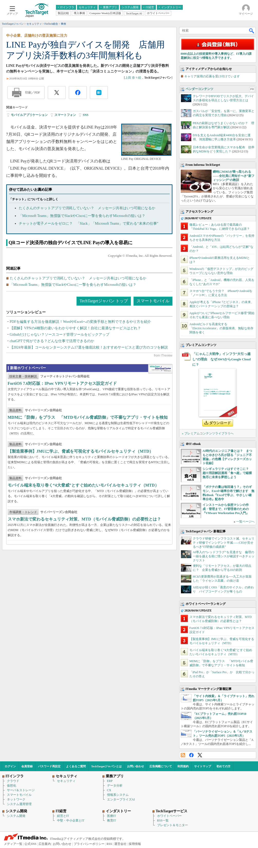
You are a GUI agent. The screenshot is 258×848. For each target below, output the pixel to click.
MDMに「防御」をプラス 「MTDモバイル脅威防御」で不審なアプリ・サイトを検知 (88, 417)
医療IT (111, 816)
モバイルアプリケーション (29, 115)
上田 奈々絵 (133, 77)
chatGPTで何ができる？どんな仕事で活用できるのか (52, 341)
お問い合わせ (135, 766)
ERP (110, 781)
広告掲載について (160, 766)
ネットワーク (16, 799)
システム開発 (16, 816)
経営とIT (63, 816)
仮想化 (11, 785)
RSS (183, 755)
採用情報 (135, 844)
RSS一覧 (163, 820)
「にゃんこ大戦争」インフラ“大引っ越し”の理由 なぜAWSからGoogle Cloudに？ (221, 359)
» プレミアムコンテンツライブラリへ (208, 433)
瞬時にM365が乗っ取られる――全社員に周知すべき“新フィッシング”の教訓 (233, 176)
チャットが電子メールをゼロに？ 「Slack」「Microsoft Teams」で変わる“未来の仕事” (88, 223)
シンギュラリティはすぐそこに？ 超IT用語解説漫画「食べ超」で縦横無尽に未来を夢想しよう (227, 473)
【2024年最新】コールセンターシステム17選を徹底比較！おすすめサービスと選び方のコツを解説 (89, 347)
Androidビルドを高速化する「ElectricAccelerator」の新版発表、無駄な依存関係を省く (221, 328)
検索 (252, 30)
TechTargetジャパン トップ (104, 301)
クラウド (13, 781)
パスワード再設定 (49, 766)
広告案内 (45, 844)
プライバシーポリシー (89, 844)
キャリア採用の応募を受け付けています (212, 76)
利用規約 (183, 766)
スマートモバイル (153, 301)
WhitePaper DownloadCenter (160, 368)
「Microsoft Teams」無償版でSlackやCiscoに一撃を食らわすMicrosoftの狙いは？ (82, 216)
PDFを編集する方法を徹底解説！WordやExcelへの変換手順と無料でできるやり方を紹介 (80, 322)
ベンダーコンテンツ (199, 89)
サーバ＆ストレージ (21, 790)
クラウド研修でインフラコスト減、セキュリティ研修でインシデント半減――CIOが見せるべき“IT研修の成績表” (223, 543)
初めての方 (223, 766)
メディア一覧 (13, 844)
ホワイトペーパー (169, 816)
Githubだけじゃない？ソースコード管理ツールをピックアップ (60, 334)
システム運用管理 (19, 804)
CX (109, 790)
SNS (85, 115)
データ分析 (114, 785)
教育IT (111, 820)
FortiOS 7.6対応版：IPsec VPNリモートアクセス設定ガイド (62, 383)
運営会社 (120, 844)
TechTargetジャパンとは (106, 766)
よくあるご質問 (76, 766)
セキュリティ (66, 781)
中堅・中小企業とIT (70, 820)
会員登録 (27, 766)
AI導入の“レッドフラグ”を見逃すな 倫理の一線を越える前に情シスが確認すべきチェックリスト (223, 556)
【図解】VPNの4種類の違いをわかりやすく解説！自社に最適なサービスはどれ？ (75, 328)
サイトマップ (202, 766)
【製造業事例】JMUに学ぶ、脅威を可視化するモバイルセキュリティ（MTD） (81, 451)
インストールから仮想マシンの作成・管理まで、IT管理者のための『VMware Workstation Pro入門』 (226, 509)
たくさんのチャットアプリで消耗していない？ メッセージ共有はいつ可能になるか (87, 208)
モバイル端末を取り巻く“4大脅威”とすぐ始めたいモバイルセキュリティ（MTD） (83, 485)
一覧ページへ (245, 521)
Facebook (191, 755)
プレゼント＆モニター (172, 825)
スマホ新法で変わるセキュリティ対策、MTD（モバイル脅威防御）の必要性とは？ (84, 519)
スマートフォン (65, 115)
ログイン (10, 766)
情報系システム (118, 795)
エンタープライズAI (121, 799)
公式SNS (30, 844)
